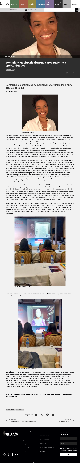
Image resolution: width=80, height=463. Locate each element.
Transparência (44, 440)
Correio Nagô (13, 92)
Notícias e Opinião (49, 3)
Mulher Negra (10, 69)
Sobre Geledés (74, 3)
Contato (42, 452)
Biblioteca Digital (66, 3)
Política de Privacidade (47, 448)
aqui (12, 214)
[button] (36, 414)
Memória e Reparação (14, 3)
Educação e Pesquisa (32, 3)
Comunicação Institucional (41, 3)
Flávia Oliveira (10, 409)
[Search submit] (76, 10)
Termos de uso (44, 444)
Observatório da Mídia (58, 3)
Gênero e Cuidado (22, 3)
